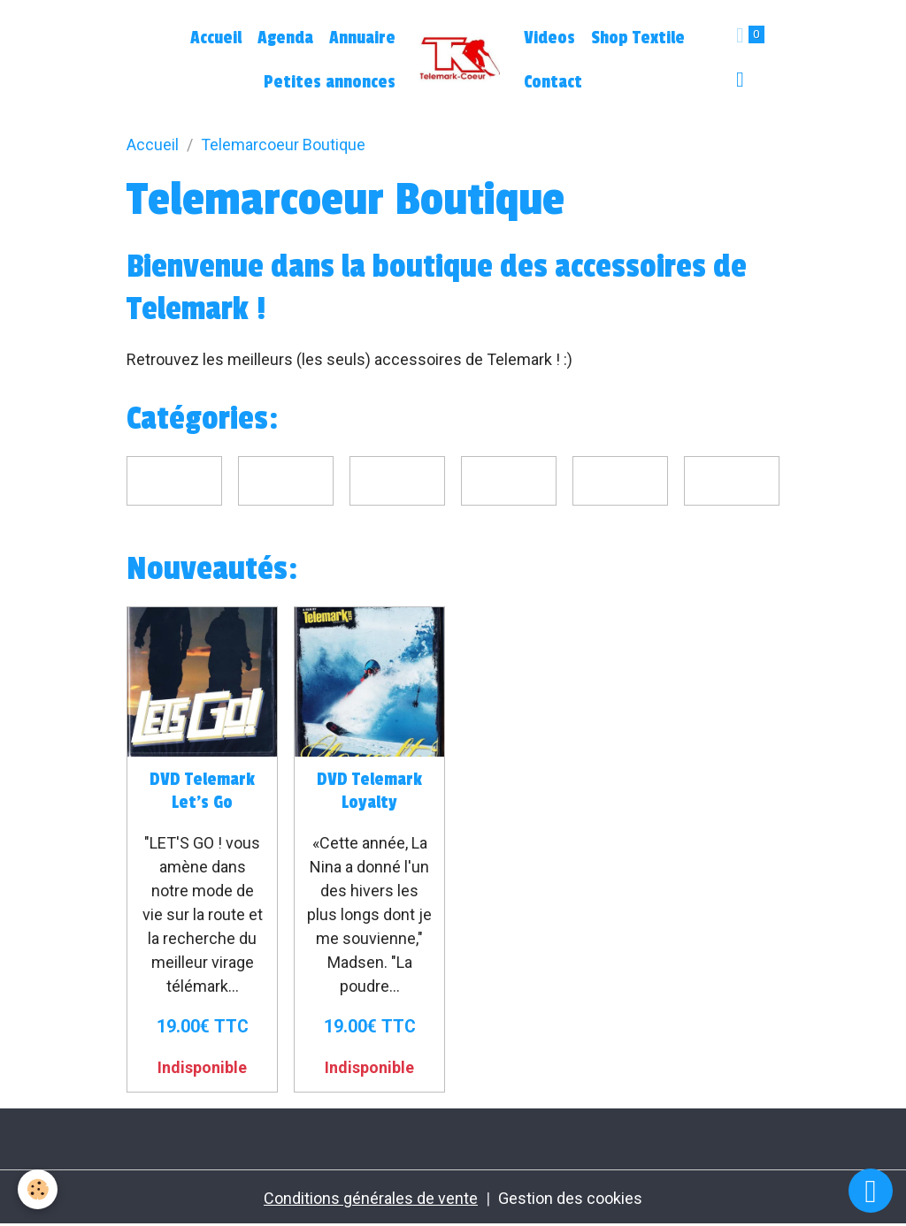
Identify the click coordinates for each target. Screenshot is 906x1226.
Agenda (285, 38)
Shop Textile (638, 38)
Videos (549, 38)
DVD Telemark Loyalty (369, 791)
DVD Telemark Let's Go (202, 791)
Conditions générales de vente (371, 1198)
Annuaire (362, 38)
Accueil (216, 38)
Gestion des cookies (570, 1198)
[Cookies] (38, 1189)
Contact (553, 82)
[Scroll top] (870, 1191)
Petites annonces (329, 82)
